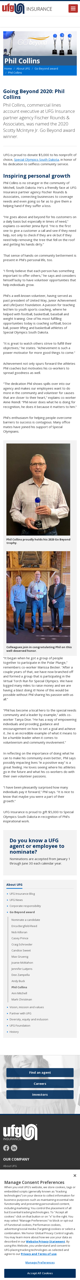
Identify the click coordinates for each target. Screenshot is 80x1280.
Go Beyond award (46, 68)
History (14, 1032)
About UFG (23, 68)
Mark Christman (22, 999)
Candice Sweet (21, 950)
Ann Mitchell (19, 993)
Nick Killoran (19, 932)
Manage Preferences (39, 1263)
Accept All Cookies (39, 1274)
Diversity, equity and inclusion (29, 1019)
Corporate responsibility (25, 906)
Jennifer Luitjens (22, 969)
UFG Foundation (20, 1025)
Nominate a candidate (26, 920)
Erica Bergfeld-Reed (24, 926)
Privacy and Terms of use (39, 1255)
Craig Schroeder (22, 944)
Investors (40, 1094)
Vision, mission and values (27, 1007)
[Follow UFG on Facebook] (6, 1148)
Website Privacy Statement (45, 1242)
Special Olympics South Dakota (36, 159)
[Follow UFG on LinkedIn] (14, 1148)
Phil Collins (19, 987)
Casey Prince (20, 938)
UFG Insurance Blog (22, 894)
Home (8, 68)
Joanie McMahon (22, 962)
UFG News (16, 900)
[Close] (75, 1176)
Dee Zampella (21, 975)
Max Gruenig (20, 957)
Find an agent (40, 1072)
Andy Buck (18, 981)
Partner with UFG (20, 1013)
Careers (40, 1083)
